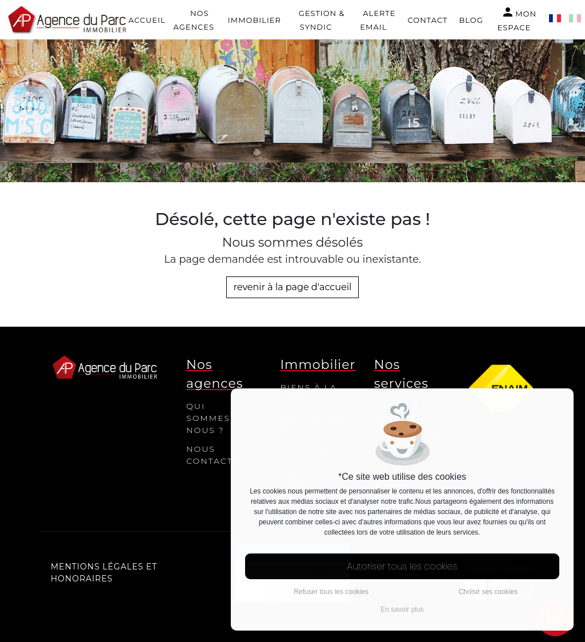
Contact (428, 20)
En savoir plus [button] (401, 609)
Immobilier (254, 20)
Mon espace (517, 18)
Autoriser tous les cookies (402, 566)
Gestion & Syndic (322, 20)
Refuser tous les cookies (331, 592)
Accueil (147, 20)
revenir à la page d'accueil (293, 287)
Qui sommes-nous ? (210, 418)
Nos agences (193, 20)
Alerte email (377, 20)
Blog (471, 20)
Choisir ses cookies (488, 592)
